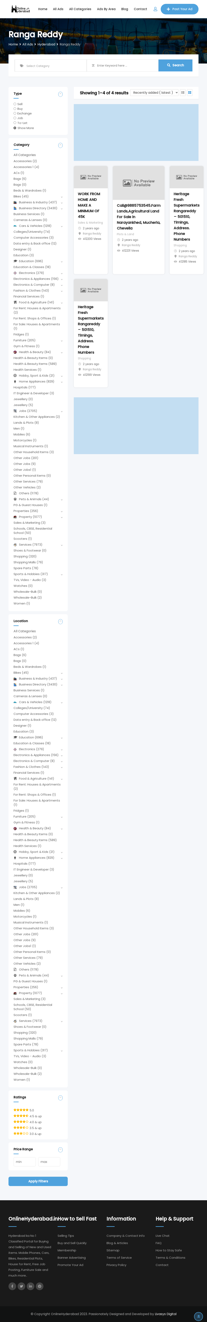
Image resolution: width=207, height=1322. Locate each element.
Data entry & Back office (35, 243)
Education (24, 255)
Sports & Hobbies (31, 574)
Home (42, 9)
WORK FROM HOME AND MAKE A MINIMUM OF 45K (89, 205)
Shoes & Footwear (30, 550)
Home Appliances (34, 381)
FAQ (159, 1243)
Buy (20, 109)
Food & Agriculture (34, 302)
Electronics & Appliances (36, 279)
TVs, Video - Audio (30, 580)
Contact (140, 9)
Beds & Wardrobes (30, 190)
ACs (19, 173)
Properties (26, 511)
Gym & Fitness (27, 346)
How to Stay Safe (169, 1250)
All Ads (58, 9)
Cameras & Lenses (30, 220)
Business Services (29, 214)
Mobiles (22, 434)
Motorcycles (25, 440)
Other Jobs (26, 458)
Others (26, 493)
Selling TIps (66, 1236)
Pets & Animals (31, 499)
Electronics (29, 273)
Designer (22, 249)
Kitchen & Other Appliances (37, 417)
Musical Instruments (31, 446)
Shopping (25, 556)
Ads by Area (106, 9)
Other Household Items (34, 452)
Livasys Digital (165, 1314)
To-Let (22, 123)
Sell (19, 104)
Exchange (24, 113)
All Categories (80, 9)
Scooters (23, 539)
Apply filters (38, 1181)
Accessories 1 (26, 167)
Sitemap (113, 1250)
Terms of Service (119, 1257)
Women (22, 603)
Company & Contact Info (126, 1236)
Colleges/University (32, 231)
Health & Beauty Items (33, 358)
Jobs (25, 411)
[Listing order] (154, 92)
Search (175, 65)
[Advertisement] (136, 132)
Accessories (25, 161)
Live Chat (163, 1236)
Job (20, 118)
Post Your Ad (179, 9)
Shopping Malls (28, 562)
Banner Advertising (72, 1257)
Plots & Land (125, 234)
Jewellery (23, 399)
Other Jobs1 (25, 470)
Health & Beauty (32, 352)
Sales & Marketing (30, 522)
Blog (124, 9)
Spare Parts (26, 568)
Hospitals (25, 387)
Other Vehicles (27, 487)
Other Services (28, 481)
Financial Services (29, 296)
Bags (20, 179)
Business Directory (35, 208)
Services (28, 544)
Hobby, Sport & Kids (34, 375)
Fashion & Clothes (31, 290)
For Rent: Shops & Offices (35, 318)
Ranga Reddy (92, 234)
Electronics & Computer (34, 284)
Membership (67, 1250)
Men (19, 428)
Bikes (21, 196)
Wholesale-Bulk (28, 591)
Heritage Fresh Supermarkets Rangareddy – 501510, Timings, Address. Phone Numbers (187, 216)
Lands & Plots (26, 422)
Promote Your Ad (70, 1265)
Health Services (27, 369)
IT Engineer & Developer (34, 393)
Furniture (25, 340)
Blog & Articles (117, 1243)
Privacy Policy (116, 1265)
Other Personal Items (32, 475)
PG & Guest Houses (31, 505)
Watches (23, 586)
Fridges (21, 334)
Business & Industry (35, 202)
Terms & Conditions (170, 1257)
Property (28, 517)
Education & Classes (32, 267)
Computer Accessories (34, 237)
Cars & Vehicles (33, 226)
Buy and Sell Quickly (72, 1243)
